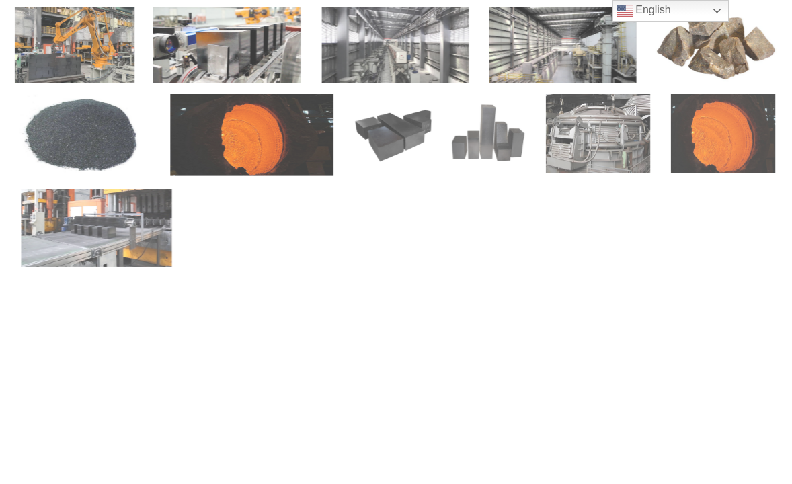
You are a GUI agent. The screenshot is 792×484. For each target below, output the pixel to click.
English (644, 11)
